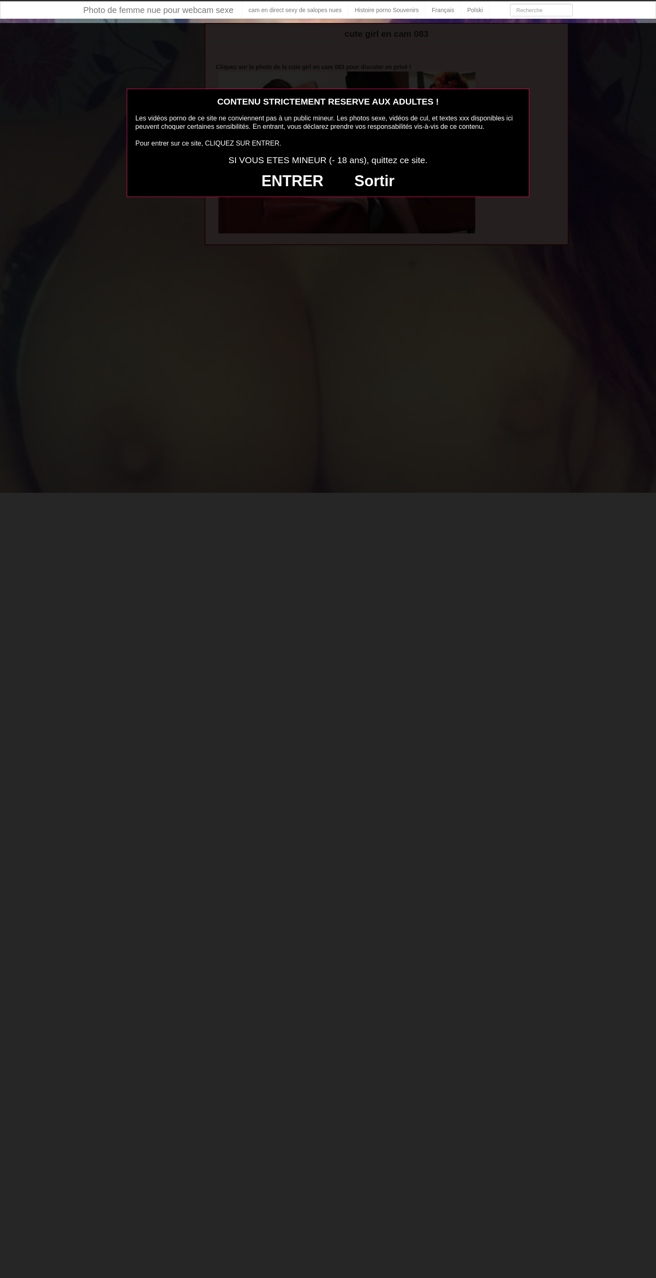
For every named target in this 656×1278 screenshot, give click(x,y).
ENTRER (292, 181)
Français (443, 10)
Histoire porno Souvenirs (387, 10)
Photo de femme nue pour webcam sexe (158, 10)
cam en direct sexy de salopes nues (295, 10)
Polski (475, 10)
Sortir (374, 181)
